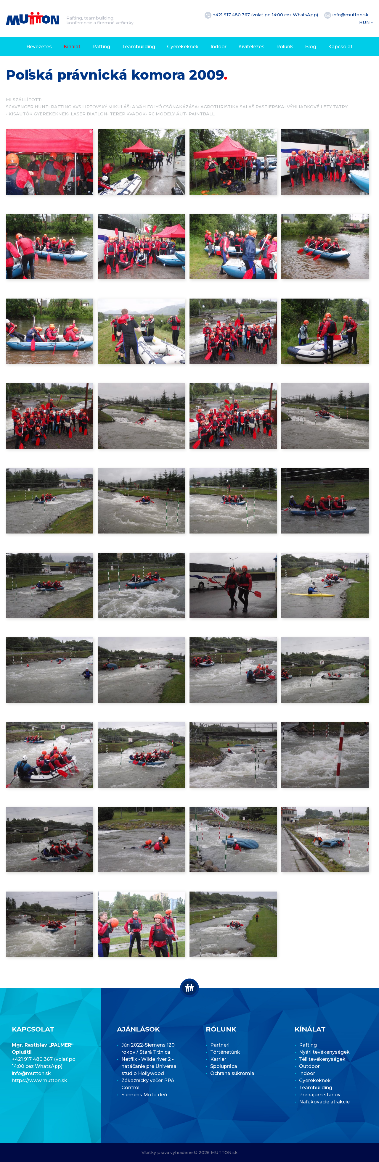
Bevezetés (39, 46)
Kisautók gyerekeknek (38, 114)
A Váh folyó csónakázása (165, 106)
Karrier (218, 1059)
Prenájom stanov (320, 1094)
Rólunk (284, 46)
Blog (310, 46)
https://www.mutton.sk (39, 1080)
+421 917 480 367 (232, 14)
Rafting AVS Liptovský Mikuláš (90, 106)
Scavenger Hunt (27, 106)
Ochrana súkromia (232, 1073)
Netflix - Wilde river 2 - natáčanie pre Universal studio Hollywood (149, 1066)
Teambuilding (138, 46)
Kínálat (72, 46)
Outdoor (309, 1066)
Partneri (219, 1045)
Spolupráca (223, 1066)
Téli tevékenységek (322, 1059)
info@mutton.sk (350, 14)
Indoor (219, 46)
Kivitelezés (251, 46)
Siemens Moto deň (144, 1094)
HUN (365, 22)
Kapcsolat (340, 46)
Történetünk (225, 1052)
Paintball (202, 114)
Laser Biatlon (89, 114)
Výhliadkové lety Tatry (317, 106)
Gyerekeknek (183, 46)
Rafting (101, 46)
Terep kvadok (128, 114)
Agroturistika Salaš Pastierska (242, 106)
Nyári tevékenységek (324, 1052)
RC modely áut (167, 114)
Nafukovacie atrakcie (324, 1102)
